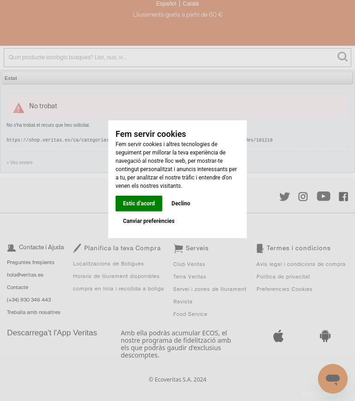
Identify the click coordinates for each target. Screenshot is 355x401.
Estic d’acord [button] (139, 203)
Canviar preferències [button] (149, 221)
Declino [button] (180, 203)
